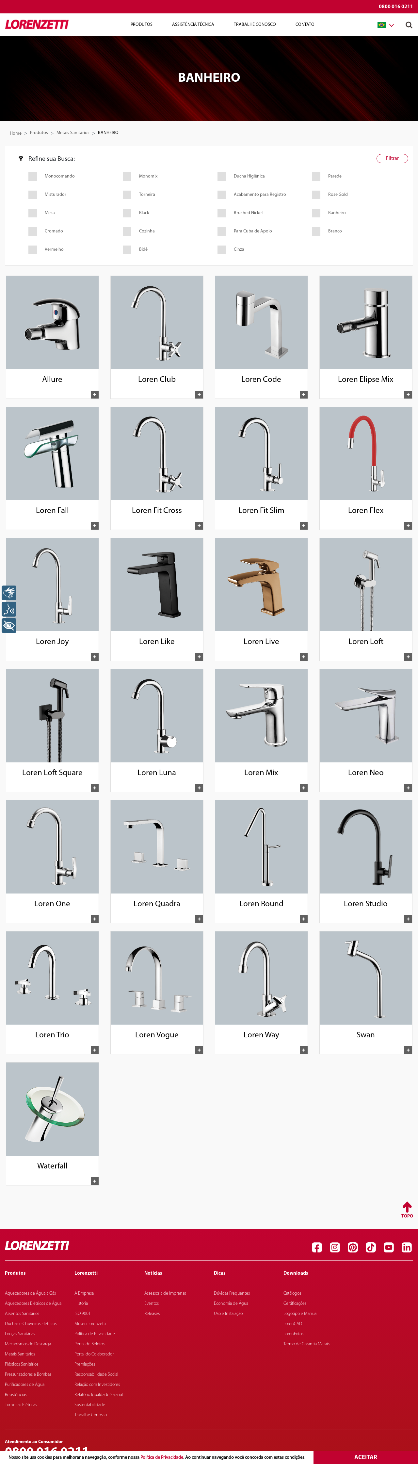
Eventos (151, 1303)
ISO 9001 (82, 1313)
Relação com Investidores (97, 1384)
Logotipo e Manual (300, 1313)
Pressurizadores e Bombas (28, 1374)
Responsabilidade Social (96, 1374)
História (81, 1303)
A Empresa (84, 1293)
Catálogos (292, 1293)
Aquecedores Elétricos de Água (33, 1303)
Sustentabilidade (89, 1405)
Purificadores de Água (24, 1384)
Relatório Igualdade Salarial (98, 1394)
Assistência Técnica (193, 24)
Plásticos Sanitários (21, 1364)
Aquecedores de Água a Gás (30, 1293)
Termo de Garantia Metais (306, 1344)
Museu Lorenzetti (90, 1323)
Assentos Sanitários (22, 1313)
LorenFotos (293, 1334)
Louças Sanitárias (20, 1334)
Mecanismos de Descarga (28, 1344)
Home (16, 133)
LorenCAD (292, 1323)
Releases (152, 1313)
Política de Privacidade (161, 1457)
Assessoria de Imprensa (165, 1293)
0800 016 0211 (396, 6)
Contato (305, 24)
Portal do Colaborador (94, 1354)
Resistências (15, 1394)
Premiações (84, 1364)
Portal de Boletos (89, 1344)
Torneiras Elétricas (21, 1405)
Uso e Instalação (228, 1313)
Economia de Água (231, 1303)
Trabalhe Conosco (255, 24)
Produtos (142, 24)
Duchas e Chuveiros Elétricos (30, 1323)
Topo (407, 1216)
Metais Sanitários (72, 132)
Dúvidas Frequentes (232, 1293)
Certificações (294, 1303)
